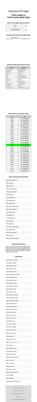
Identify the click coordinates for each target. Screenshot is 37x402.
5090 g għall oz (10, 194)
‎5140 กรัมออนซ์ (10, 360)
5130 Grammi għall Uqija (12, 206)
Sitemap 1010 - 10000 (18, 393)
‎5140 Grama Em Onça (11, 309)
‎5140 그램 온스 (10, 345)
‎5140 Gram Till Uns (11, 318)
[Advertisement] (18, 4)
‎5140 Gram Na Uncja (11, 306)
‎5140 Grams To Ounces (12, 260)
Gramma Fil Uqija (18, 11)
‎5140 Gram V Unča (11, 354)
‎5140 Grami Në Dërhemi (12, 357)
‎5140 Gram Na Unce (11, 265)
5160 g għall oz (10, 215)
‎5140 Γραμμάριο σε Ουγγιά (13, 274)
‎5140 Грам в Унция (11, 263)
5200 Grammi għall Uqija (12, 226)
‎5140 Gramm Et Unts (11, 280)
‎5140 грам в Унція (10, 369)
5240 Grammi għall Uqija (12, 238)
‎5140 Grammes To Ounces (13, 381)
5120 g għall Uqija (10, 203)
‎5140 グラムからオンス (12, 342)
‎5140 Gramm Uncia (11, 292)
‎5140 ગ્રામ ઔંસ (10, 363)
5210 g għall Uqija (10, 229)
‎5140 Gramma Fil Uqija (12, 300)
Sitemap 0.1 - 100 (18, 387)
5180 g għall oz (10, 221)
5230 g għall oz (10, 235)
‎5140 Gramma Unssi (11, 283)
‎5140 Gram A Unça (11, 333)
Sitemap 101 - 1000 (18, 390)
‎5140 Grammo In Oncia (12, 295)
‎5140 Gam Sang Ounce (12, 372)
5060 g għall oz (10, 186)
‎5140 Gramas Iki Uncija (12, 297)
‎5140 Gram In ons (10, 321)
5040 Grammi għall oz (11, 180)
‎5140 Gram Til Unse (11, 268)
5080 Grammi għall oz (11, 191)
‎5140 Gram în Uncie (11, 312)
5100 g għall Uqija (10, 197)
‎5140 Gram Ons (10, 366)
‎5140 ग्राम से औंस (10, 336)
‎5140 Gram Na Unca (11, 315)
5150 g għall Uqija (10, 212)
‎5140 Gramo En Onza (11, 277)
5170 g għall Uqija (10, 218)
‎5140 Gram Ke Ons (11, 339)
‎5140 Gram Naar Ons (11, 303)
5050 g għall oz (10, 183)
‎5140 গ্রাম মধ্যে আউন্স (11, 330)
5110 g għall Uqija (10, 200)
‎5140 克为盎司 (9, 375)
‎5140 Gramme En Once (12, 286)
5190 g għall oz (10, 223)
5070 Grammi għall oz (11, 189)
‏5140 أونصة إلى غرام (11, 324)
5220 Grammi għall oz (11, 232)
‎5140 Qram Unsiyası (11, 326)
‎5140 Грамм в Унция (11, 351)
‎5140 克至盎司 (9, 378)
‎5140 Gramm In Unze (11, 271)
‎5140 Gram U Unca (11, 289)
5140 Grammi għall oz (11, 209)
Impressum (18, 396)
